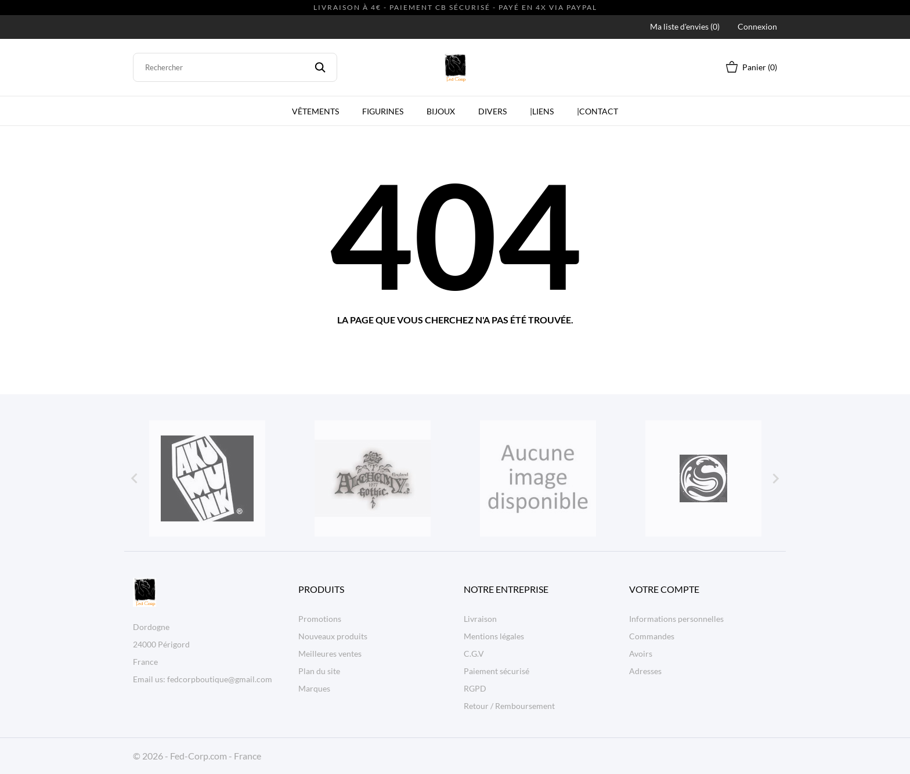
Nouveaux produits (332, 636)
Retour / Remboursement (509, 706)
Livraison (480, 619)
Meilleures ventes (330, 653)
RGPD (475, 688)
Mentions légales (494, 636)
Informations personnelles (676, 619)
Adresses (645, 671)
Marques (314, 688)
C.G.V (474, 653)
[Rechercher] (235, 67)
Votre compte (664, 589)
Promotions (319, 619)
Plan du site (319, 671)
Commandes (651, 636)
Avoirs (640, 653)
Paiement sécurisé (496, 671)
